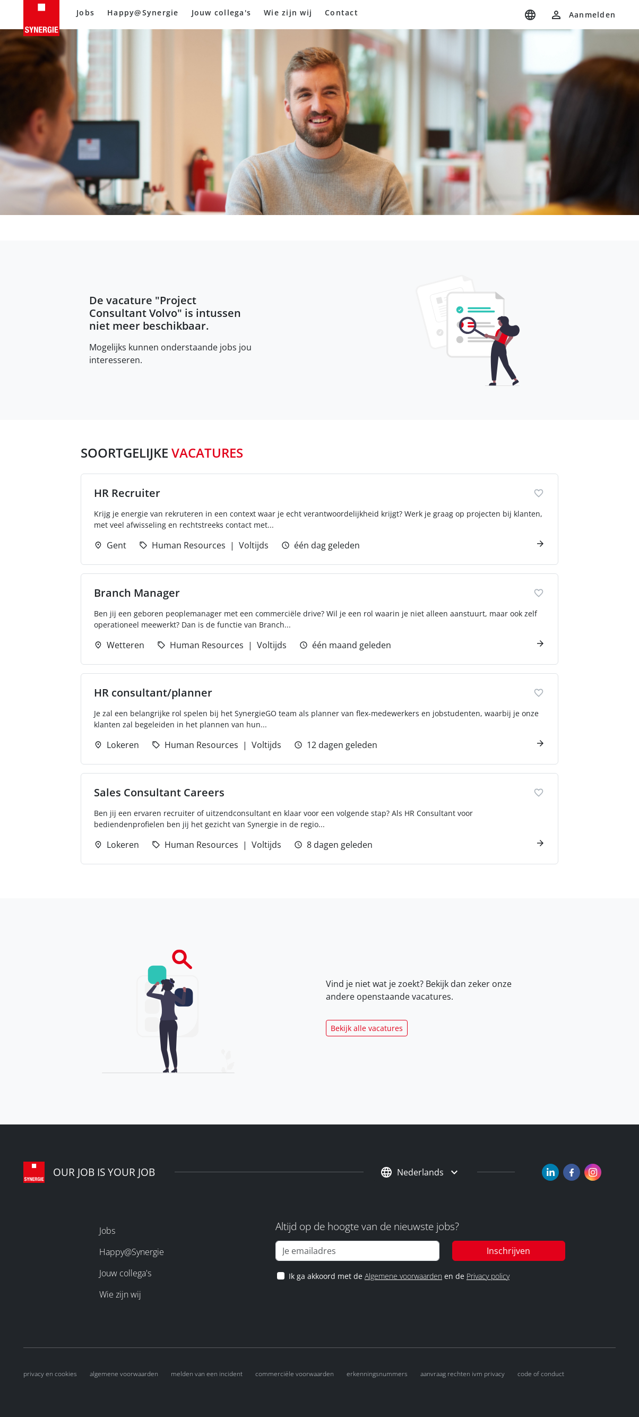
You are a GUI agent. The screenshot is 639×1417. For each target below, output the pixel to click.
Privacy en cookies (50, 1373)
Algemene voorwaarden (403, 1276)
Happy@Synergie (143, 12)
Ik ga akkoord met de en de (399, 1276)
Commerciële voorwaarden (294, 1373)
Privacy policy (488, 1276)
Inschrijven (508, 1251)
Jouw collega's (222, 12)
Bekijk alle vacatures (367, 1028)
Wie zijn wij (288, 12)
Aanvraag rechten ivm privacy (462, 1373)
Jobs (85, 12)
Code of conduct (540, 1373)
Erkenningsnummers (377, 1373)
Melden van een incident (207, 1373)
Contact (341, 12)
